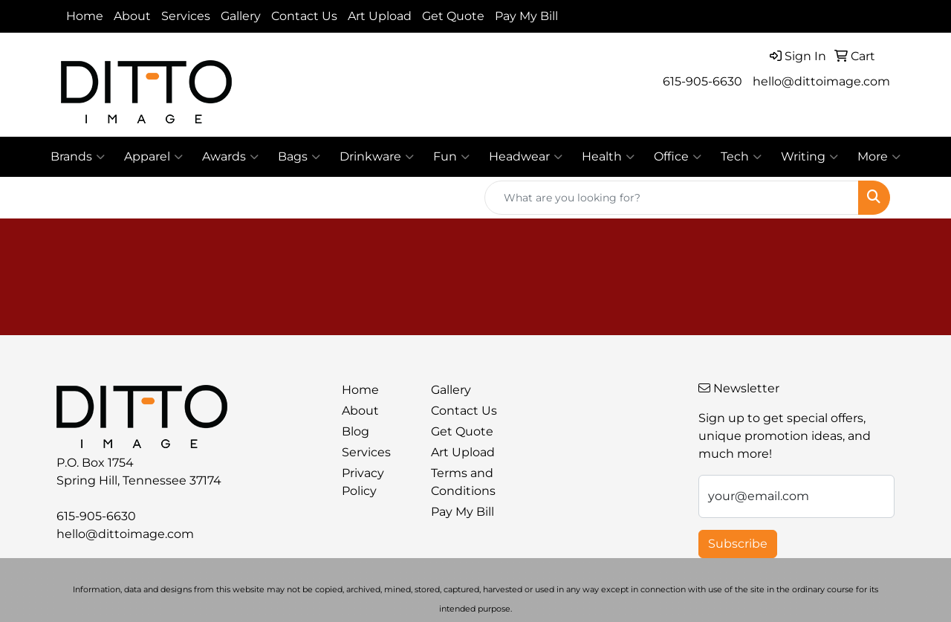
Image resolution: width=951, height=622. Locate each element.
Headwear (525, 157)
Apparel (153, 157)
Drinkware (377, 157)
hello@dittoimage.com (821, 81)
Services (185, 16)
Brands (78, 157)
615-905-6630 (702, 81)
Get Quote (453, 16)
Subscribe (737, 544)
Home (84, 16)
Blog (355, 431)
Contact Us (304, 16)
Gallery (241, 16)
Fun (451, 157)
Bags (299, 157)
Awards (230, 157)
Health (608, 157)
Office (677, 157)
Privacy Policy (363, 482)
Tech (741, 157)
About (132, 16)
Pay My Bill (526, 16)
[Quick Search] (671, 198)
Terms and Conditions (463, 482)
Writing (809, 157)
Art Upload (380, 16)
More (878, 157)
